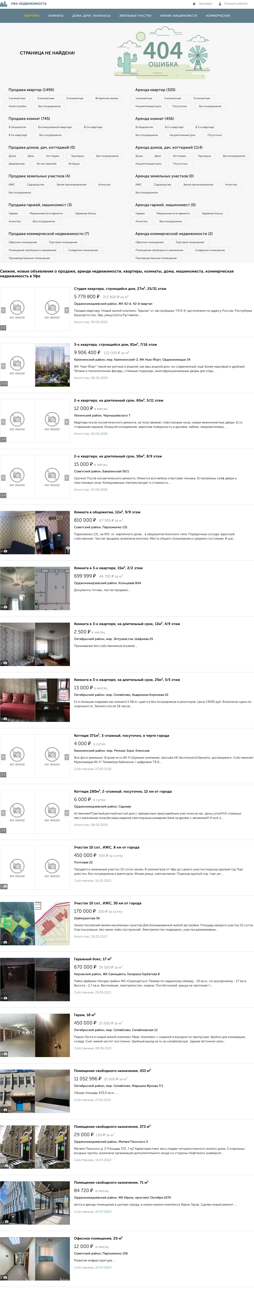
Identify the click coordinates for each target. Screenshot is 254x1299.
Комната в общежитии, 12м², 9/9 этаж (107, 524)
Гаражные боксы (89, 224)
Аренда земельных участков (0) (165, 186)
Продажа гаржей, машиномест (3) (41, 216)
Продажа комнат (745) (30, 119)
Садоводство (37, 195)
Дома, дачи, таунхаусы (91, 15)
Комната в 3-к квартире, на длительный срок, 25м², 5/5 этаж (127, 692)
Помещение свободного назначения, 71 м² (111, 1195)
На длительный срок (149, 106)
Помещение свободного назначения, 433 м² (112, 1083)
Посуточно (182, 106)
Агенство (109, 195)
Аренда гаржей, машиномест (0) (166, 216)
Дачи (32, 157)
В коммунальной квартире (57, 128)
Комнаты (56, 15)
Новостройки (54, 106)
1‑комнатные (17, 98)
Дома (12, 157)
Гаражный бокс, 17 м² (93, 971)
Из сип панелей (84, 165)
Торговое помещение (65, 253)
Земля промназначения (75, 195)
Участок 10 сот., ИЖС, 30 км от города (107, 915)
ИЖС (12, 195)
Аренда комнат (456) (155, 119)
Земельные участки (135, 15)
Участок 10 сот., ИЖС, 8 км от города (107, 859)
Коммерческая (218, 15)
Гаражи (13, 224)
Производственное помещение (30, 270)
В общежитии (18, 128)
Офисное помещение (23, 253)
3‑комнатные (77, 98)
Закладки (202, 3)
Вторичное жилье (20, 106)
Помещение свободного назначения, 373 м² (112, 1139)
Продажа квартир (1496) (32, 90)
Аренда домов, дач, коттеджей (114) (170, 157)
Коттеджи (55, 157)
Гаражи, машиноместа (178, 15)
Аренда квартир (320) (156, 90)
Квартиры (32, 15)
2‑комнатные (47, 98)
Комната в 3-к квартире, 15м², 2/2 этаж (108, 580)
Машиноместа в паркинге (48, 224)
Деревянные (53, 165)
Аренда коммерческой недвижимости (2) (175, 245)
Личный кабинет (233, 3)
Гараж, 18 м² (84, 1027)
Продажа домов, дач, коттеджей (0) (43, 149)
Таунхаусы (81, 157)
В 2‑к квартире (97, 128)
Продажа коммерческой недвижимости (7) (50, 245)
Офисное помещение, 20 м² (98, 1250)
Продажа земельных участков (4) (40, 186)
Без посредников (87, 106)
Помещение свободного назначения (33, 262)
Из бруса (15, 173)
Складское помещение (85, 262)
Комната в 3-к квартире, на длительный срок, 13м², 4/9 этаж (127, 636)
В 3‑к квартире (18, 136)
